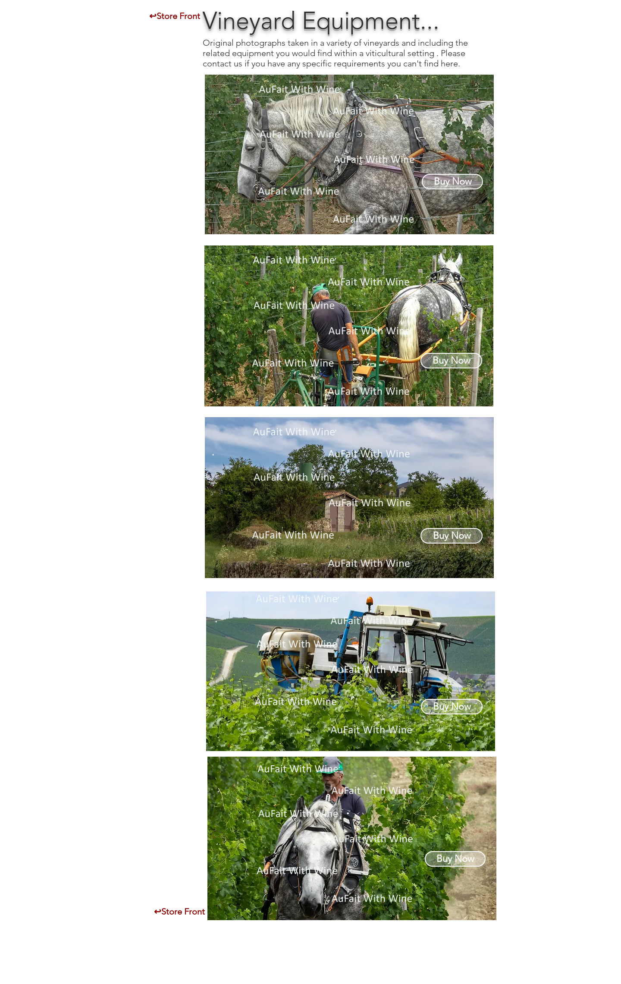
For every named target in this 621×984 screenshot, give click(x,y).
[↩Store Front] (174, 15)
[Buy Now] (452, 181)
